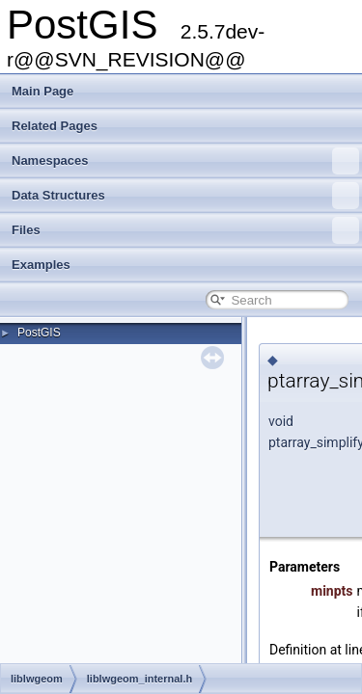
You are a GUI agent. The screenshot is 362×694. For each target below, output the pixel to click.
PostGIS (39, 332)
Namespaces (185, 160)
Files (185, 230)
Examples (41, 264)
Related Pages (54, 126)
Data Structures (185, 195)
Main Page (42, 91)
